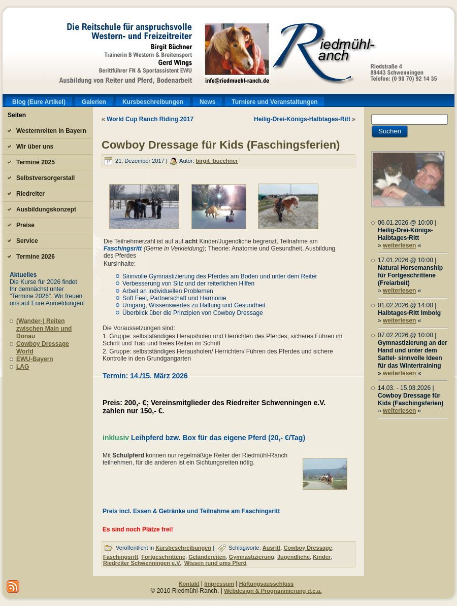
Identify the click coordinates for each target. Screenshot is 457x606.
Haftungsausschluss (266, 584)
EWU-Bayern (34, 359)
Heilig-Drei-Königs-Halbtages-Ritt (302, 119)
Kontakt (189, 584)
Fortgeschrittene (163, 557)
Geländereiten (206, 557)
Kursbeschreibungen (183, 548)
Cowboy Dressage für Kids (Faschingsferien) (221, 144)
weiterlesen (399, 245)
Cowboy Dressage (307, 548)
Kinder (322, 557)
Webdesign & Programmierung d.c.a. (272, 591)
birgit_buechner (217, 161)
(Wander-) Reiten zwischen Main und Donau (44, 328)
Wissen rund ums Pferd (215, 563)
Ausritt (271, 548)
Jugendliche (293, 557)
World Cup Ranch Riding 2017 (150, 119)
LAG (22, 366)
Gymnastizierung (251, 557)
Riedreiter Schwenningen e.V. (142, 563)
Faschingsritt (124, 248)
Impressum (219, 584)
